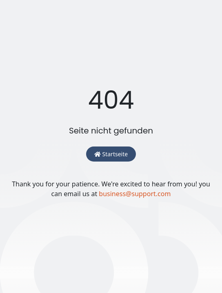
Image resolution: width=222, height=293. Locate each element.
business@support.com (135, 193)
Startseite (111, 154)
